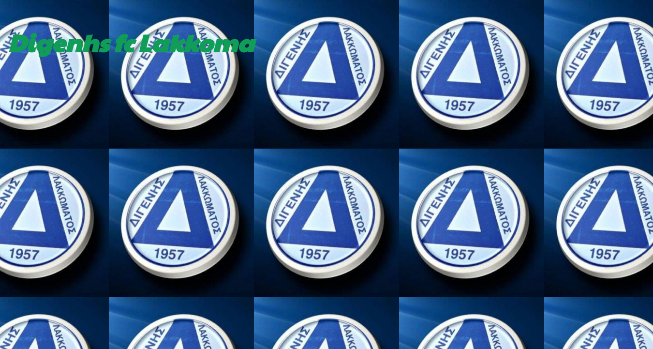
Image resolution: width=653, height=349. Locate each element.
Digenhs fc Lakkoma (131, 42)
